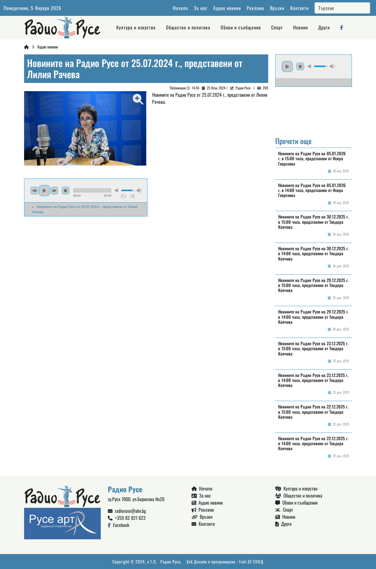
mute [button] (117, 190)
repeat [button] (123, 196)
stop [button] (65, 190)
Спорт (277, 27)
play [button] (44, 190)
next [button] (54, 190)
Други (324, 27)
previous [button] (34, 190)
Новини (300, 27)
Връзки (277, 7)
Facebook (118, 524)
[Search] (342, 8)
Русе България (313, 109)
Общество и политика (188, 27)
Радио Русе (170, 561)
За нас (200, 7)
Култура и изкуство (136, 27)
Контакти (299, 7)
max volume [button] (139, 190)
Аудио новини (227, 7)
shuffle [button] (132, 196)
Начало (180, 7)
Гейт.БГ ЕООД (251, 561)
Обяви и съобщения (241, 27)
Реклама (255, 7)
